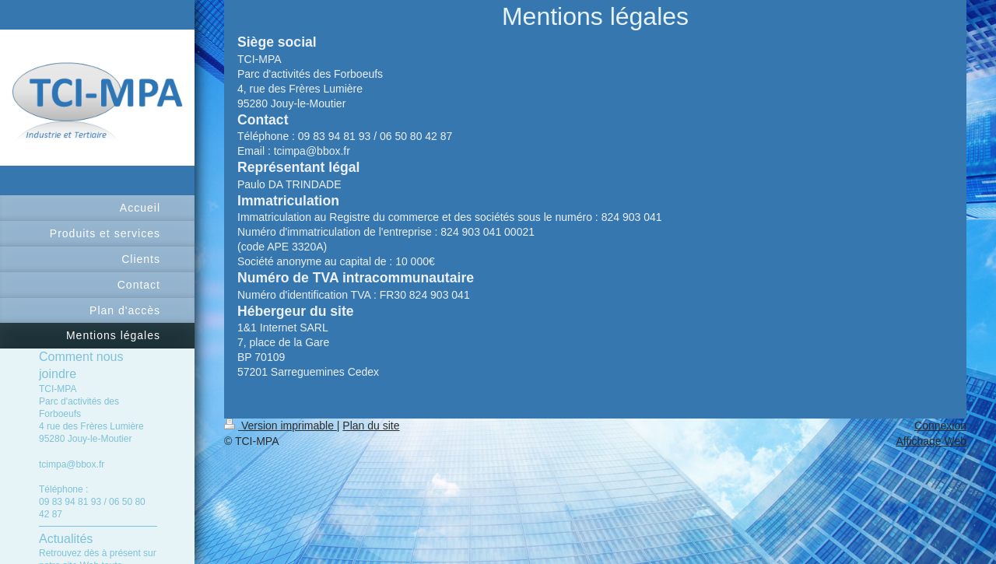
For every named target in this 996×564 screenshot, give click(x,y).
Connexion (940, 425)
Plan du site (370, 425)
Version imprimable (280, 425)
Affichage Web (931, 441)
